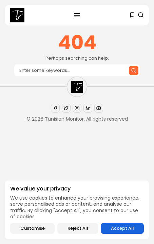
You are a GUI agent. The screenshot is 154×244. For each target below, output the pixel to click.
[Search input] (77, 70)
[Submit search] (133, 70)
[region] (77, 210)
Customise (32, 228)
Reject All (78, 228)
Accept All (122, 228)
